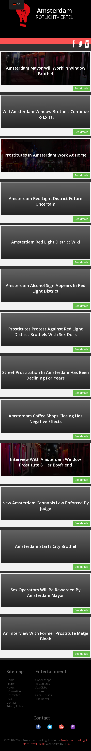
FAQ (9, 699)
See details (81, 88)
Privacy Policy (15, 706)
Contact (11, 702)
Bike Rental (42, 699)
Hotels (11, 687)
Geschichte (13, 695)
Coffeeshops (43, 680)
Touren (11, 684)
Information (14, 691)
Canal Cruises (43, 695)
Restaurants (42, 684)
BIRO (67, 744)
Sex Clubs (41, 687)
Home (11, 680)
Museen (40, 691)
